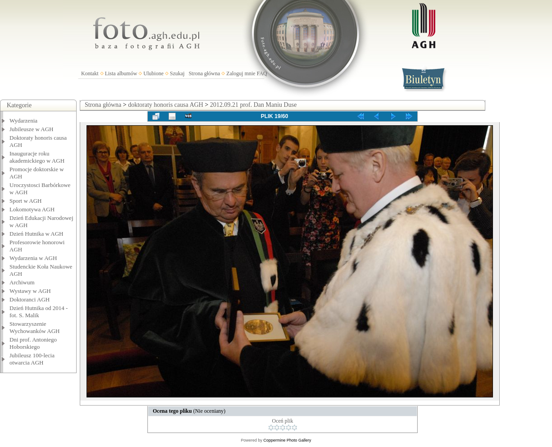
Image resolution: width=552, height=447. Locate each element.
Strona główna (204, 73)
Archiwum (22, 282)
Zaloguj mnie (240, 73)
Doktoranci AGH (29, 299)
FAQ (262, 73)
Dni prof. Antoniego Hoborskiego (33, 343)
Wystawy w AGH (30, 290)
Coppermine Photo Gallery (287, 440)
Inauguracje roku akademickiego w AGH (36, 157)
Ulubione (153, 73)
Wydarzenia (23, 120)
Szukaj (177, 73)
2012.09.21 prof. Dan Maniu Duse (253, 104)
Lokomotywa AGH (32, 209)
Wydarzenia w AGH (33, 258)
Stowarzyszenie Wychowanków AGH (34, 327)
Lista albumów (121, 73)
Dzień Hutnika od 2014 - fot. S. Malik (38, 312)
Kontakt (90, 73)
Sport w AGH (25, 200)
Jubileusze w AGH (31, 129)
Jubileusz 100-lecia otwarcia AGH (32, 359)
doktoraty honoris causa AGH (165, 104)
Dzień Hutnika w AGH (36, 233)
